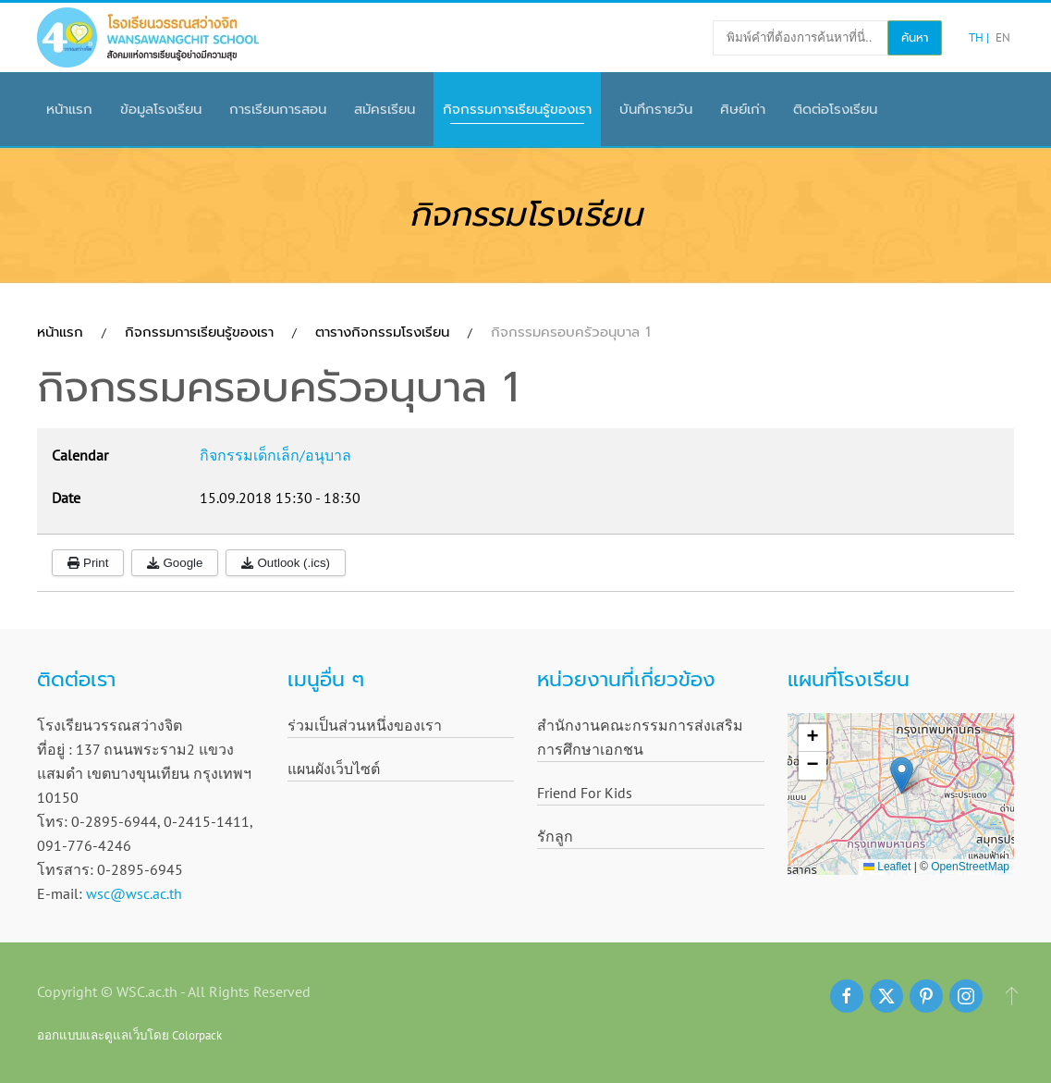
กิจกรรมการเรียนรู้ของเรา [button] (517, 109)
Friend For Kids (584, 792)
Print (87, 563)
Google (174, 563)
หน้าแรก (69, 109)
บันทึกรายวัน (655, 109)
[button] (901, 775)
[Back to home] (148, 37)
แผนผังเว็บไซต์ (333, 768)
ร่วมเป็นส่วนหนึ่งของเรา (364, 725)
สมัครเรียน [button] (384, 109)
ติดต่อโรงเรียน (835, 109)
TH (977, 37)
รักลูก (555, 836)
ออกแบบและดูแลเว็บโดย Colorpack (129, 1035)
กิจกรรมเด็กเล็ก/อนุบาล (275, 455)
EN (1003, 37)
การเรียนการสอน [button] (277, 109)
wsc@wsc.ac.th (134, 893)
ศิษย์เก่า (742, 109)
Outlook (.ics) (285, 563)
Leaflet (886, 866)
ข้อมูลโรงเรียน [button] (161, 109)
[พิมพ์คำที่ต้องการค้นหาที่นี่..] (800, 37)
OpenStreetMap (970, 866)
